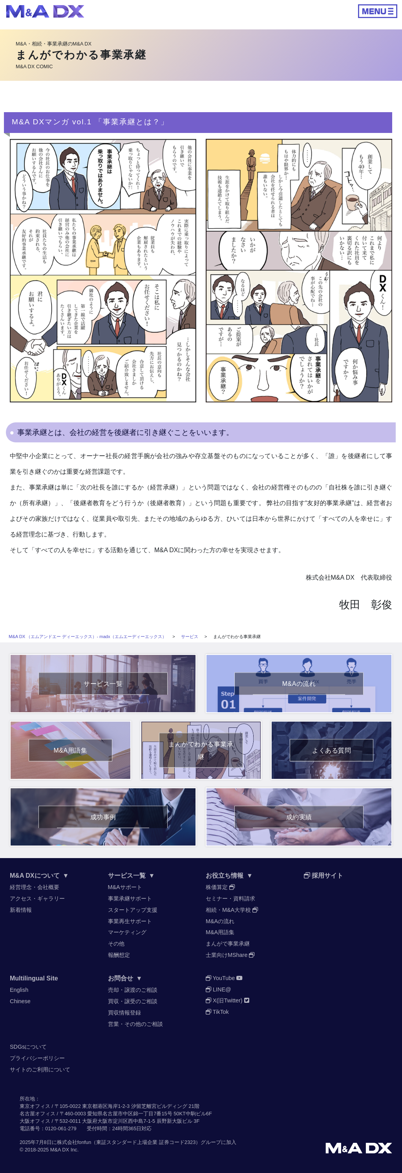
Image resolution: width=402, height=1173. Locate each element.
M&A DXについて (39, 875)
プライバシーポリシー (37, 1058)
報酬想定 (119, 955)
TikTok (217, 1012)
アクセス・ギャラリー (37, 898)
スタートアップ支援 (132, 910)
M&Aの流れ (220, 921)
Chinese (20, 1001)
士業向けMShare (230, 955)
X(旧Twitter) (227, 1000)
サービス (189, 636)
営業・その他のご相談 (135, 1024)
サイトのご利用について (40, 1069)
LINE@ (218, 989)
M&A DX (59, 1150)
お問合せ (125, 978)
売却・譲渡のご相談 (132, 990)
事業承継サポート (130, 898)
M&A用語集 (220, 932)
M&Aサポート (125, 887)
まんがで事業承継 (228, 943)
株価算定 (220, 887)
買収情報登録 (124, 1012)
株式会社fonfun (74, 1142)
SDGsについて (28, 1047)
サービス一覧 (131, 875)
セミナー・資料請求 (230, 898)
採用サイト (323, 875)
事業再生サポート (130, 921)
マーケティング (127, 932)
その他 (116, 943)
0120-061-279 (61, 1128)
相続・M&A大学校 (232, 910)
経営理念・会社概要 (34, 887)
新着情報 (21, 910)
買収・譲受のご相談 (132, 1001)
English (19, 990)
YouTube (224, 978)
